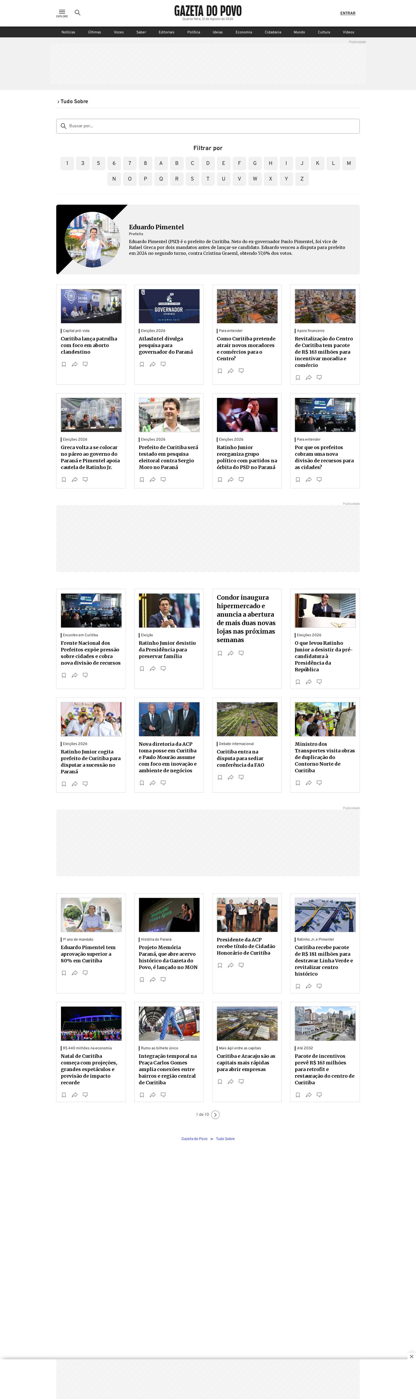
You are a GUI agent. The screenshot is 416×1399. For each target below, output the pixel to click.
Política (193, 32)
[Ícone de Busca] (78, 13)
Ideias (218, 32)
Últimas (94, 32)
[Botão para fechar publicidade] (412, 1357)
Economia (244, 32)
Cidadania (273, 32)
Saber (141, 32)
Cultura (324, 32)
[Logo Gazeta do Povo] (208, 10)
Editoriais (167, 32)
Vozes (119, 32)
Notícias (68, 32)
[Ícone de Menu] (62, 13)
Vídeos (348, 32)
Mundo (299, 32)
